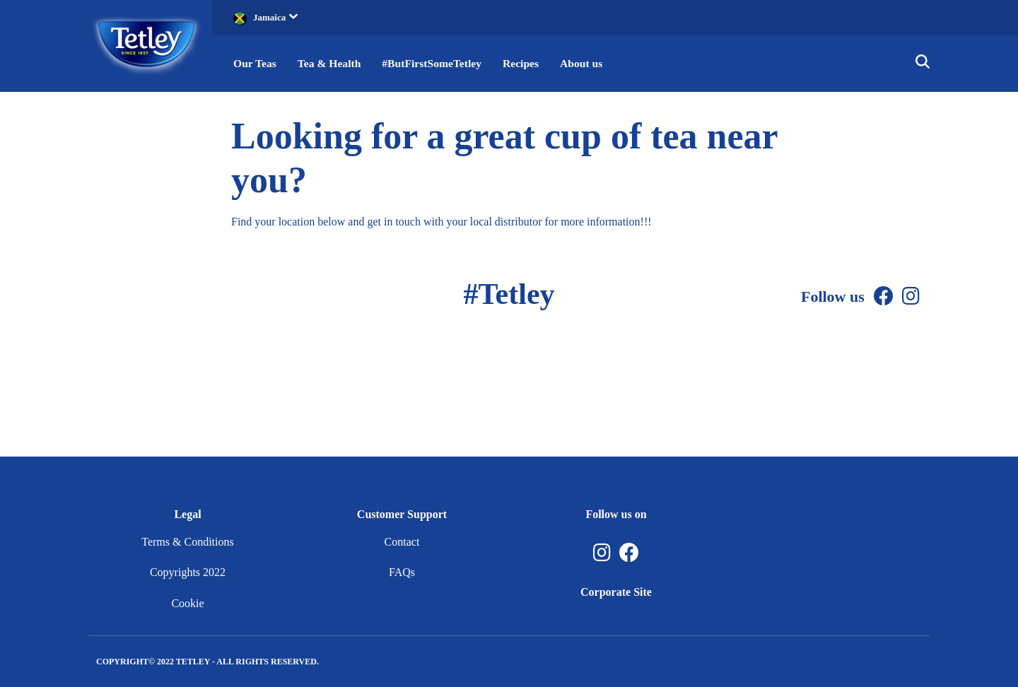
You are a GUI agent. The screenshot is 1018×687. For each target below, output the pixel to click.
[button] (922, 64)
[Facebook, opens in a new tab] (629, 553)
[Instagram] (911, 296)
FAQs (402, 572)
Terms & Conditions (187, 542)
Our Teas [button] (255, 63)
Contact (402, 542)
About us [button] (588, 63)
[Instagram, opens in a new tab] (602, 553)
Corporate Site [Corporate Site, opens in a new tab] (616, 592)
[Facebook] (884, 296)
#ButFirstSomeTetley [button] (435, 63)
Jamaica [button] (275, 17)
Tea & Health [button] (330, 63)
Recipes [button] (526, 63)
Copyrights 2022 (188, 572)
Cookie (187, 603)
